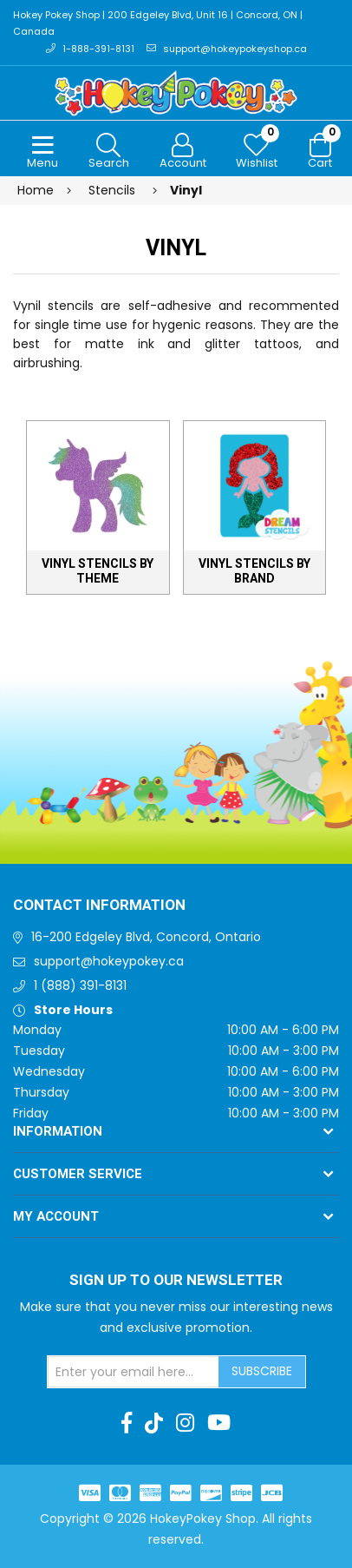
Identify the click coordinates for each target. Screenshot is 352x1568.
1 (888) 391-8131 (80, 985)
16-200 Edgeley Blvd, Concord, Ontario (146, 936)
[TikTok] (154, 1423)
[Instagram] (185, 1423)
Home (35, 190)
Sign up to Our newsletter (176, 1280)
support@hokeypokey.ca (109, 961)
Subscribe (261, 1371)
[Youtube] (219, 1423)
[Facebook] (126, 1423)
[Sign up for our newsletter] (133, 1371)
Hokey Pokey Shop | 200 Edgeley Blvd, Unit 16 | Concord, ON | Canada (158, 23)
